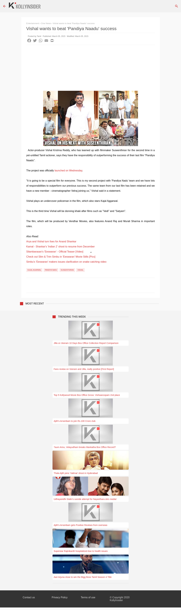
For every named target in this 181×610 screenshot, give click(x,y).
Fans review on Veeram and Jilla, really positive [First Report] (84, 369)
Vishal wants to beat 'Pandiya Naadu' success (74, 23)
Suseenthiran (67, 270)
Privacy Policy (60, 597)
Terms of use (88, 597)
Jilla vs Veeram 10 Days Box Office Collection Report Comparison (86, 343)
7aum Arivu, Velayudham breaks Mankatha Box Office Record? (85, 447)
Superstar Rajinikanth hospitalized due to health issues (81, 551)
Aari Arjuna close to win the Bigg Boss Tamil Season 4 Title (83, 577)
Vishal (80, 270)
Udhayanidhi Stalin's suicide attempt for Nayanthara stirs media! (85, 499)
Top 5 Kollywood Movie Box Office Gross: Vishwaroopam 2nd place (87, 395)
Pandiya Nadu (51, 270)
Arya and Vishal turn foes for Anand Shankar (51, 241)
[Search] (176, 6)
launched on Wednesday (68, 170)
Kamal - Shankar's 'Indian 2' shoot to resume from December (60, 246)
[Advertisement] (90, 68)
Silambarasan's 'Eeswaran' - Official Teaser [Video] (54, 251)
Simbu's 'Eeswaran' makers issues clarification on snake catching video (66, 261)
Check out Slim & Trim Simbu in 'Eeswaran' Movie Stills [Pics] (60, 256)
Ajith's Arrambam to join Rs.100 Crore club (74, 421)
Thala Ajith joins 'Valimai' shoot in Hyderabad (76, 473)
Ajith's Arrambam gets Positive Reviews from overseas (80, 525)
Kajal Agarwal (34, 270)
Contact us (29, 597)
